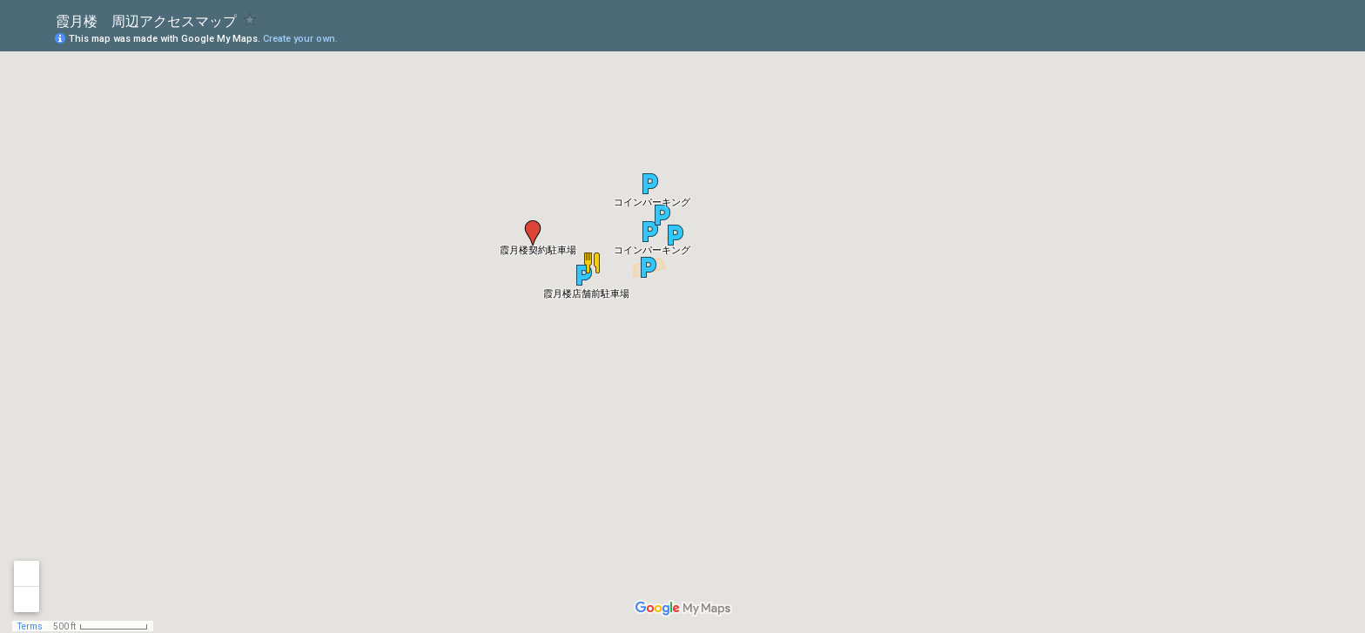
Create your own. (300, 38)
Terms (30, 626)
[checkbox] (250, 20)
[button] (650, 184)
